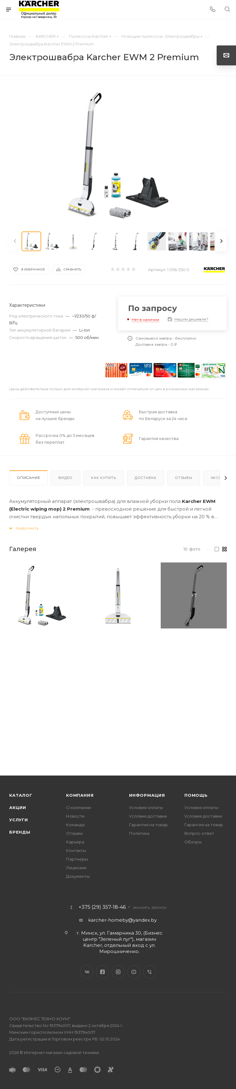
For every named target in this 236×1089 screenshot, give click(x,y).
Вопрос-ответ (199, 833)
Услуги (18, 819)
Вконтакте (86, 971)
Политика (139, 833)
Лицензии (76, 867)
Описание (28, 478)
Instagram (118, 971)
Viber (149, 971)
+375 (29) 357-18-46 (102, 907)
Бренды (19, 832)
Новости (75, 816)
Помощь (196, 795)
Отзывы (183, 478)
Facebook (102, 971)
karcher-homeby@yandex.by (122, 920)
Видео (65, 478)
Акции (17, 807)
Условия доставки (148, 816)
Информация (147, 795)
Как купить (103, 478)
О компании (78, 807)
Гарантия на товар (148, 824)
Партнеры (77, 859)
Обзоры (193, 841)
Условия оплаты (146, 807)
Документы (78, 876)
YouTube (133, 971)
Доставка (145, 478)
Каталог (20, 795)
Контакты (76, 850)
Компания (79, 795)
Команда (75, 824)
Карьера (75, 841)
